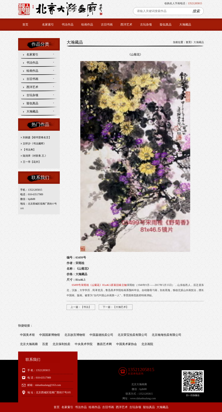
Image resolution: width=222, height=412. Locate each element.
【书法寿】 (29, 149)
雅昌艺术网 (104, 344)
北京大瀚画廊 (29, 344)
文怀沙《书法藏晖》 (34, 143)
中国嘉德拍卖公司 (101, 334)
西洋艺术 (126, 24)
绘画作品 (87, 24)
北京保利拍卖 (61, 344)
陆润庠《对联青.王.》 (35, 155)
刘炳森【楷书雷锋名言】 (37, 137)
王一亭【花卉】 (32, 162)
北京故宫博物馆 (74, 334)
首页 (25, 24)
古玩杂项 (146, 24)
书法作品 (67, 24)
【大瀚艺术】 (121, 307)
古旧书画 (107, 24)
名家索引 (48, 24)
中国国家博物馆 (49, 334)
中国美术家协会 (126, 344)
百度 (45, 344)
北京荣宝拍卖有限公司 (132, 334)
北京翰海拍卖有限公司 (166, 334)
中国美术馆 (27, 334)
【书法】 (86, 307)
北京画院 (147, 344)
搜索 (196, 11)
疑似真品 (165, 24)
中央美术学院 (83, 344)
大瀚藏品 (185, 24)
